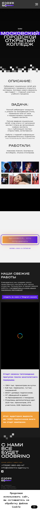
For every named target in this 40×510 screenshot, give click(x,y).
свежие (34, 286)
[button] (20, 239)
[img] (6, 479)
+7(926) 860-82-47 (12, 465)
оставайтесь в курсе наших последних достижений (18, 289)
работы (4, 288)
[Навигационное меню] (36, 4)
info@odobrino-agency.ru (15, 468)
